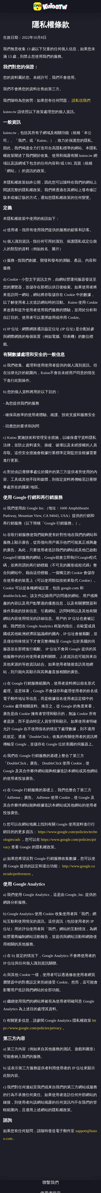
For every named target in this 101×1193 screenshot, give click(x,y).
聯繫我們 (50, 1182)
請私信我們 (81, 100)
